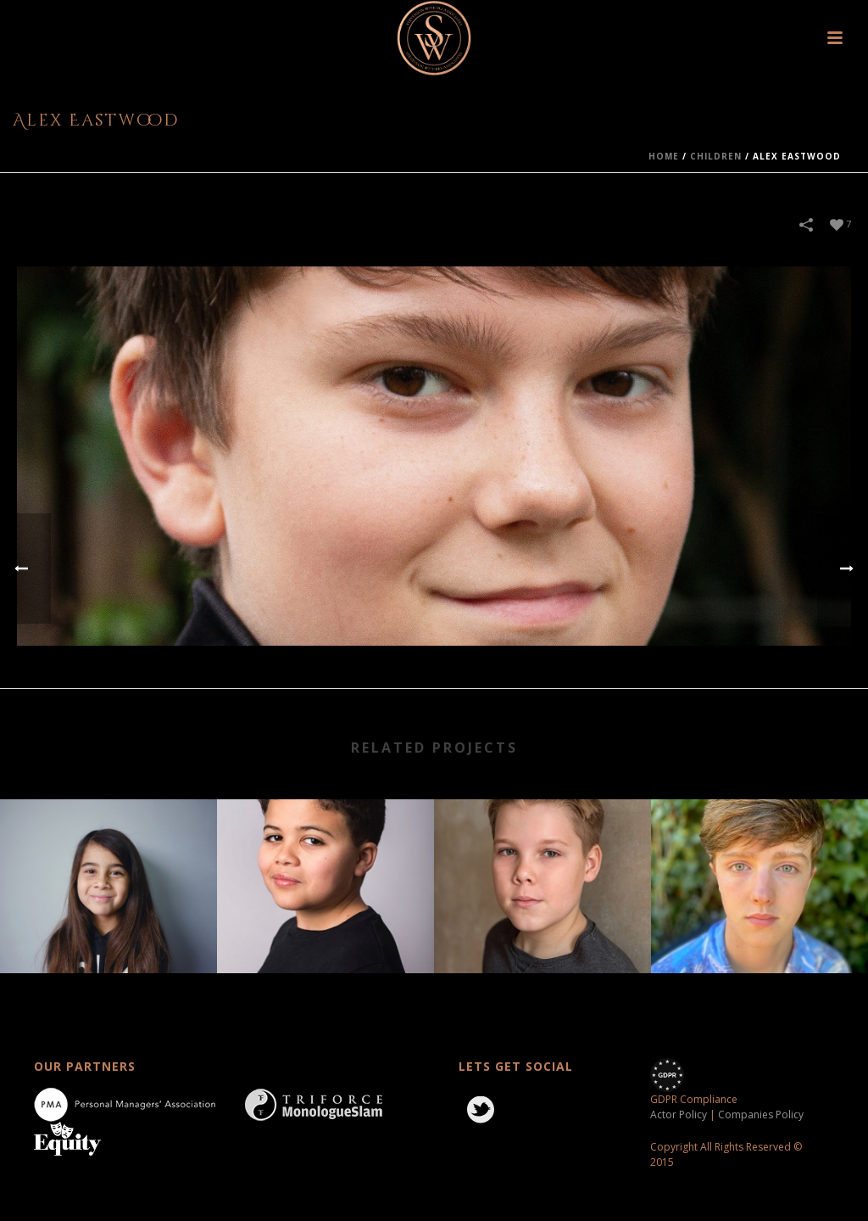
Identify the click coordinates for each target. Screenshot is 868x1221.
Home (663, 156)
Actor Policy (678, 1114)
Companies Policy (761, 1114)
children (716, 156)
